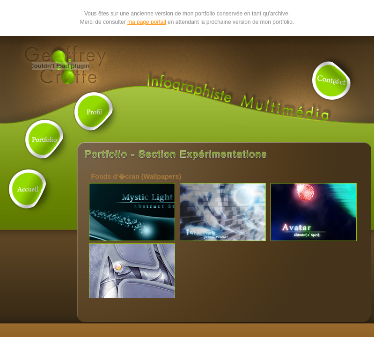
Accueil (28, 188)
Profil (94, 111)
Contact (332, 81)
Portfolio (45, 139)
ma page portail (146, 22)
